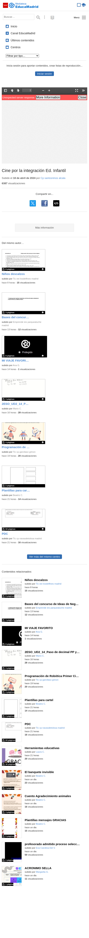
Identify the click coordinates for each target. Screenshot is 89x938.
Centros (16, 47)
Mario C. (17, 408)
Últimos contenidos (22, 40)
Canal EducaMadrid (23, 33)
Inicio (14, 26)
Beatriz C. (18, 495)
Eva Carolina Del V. (45, 848)
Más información (44, 227)
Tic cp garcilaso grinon (24, 452)
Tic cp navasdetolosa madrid (27, 538)
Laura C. (40, 752)
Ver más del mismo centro (44, 556)
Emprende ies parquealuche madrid (54, 608)
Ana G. (16, 365)
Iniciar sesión (44, 73)
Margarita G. (42, 872)
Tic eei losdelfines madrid (25, 279)
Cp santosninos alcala (53, 178)
